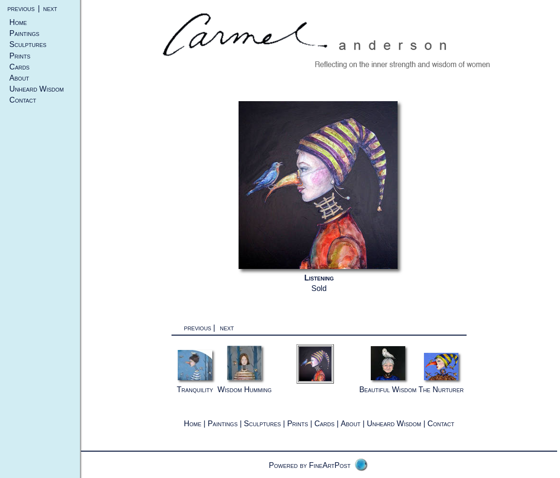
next (50, 8)
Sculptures (28, 44)
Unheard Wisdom (37, 89)
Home (18, 22)
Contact (23, 100)
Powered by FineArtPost (309, 465)
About (19, 78)
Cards (20, 67)
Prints (20, 56)
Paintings (25, 33)
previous (21, 8)
